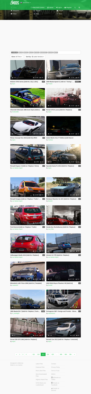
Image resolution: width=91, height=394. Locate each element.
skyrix (49, 112)
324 (48, 354)
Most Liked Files (41, 370)
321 (34, 354)
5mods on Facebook (55, 384)
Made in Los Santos (16, 365)
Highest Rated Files (42, 379)
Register (68, 7)
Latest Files (39, 364)
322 (38, 354)
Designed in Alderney (16, 363)
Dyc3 (13, 83)
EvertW (50, 285)
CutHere (50, 140)
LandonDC (15, 285)
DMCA (53, 374)
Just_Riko (51, 229)
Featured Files (40, 367)
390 (66, 354)
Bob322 (50, 201)
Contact (53, 364)
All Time (16, 56)
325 (53, 354)
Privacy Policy (55, 367)
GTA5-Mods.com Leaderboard (41, 384)
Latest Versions (35, 56)
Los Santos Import (17, 168)
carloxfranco (51, 313)
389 (61, 354)
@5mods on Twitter (56, 378)
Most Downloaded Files (41, 375)
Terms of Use (55, 370)
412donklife (15, 112)
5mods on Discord (55, 389)
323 (43, 354)
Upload (50, 7)
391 (70, 354)
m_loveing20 (15, 313)
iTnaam (50, 83)
